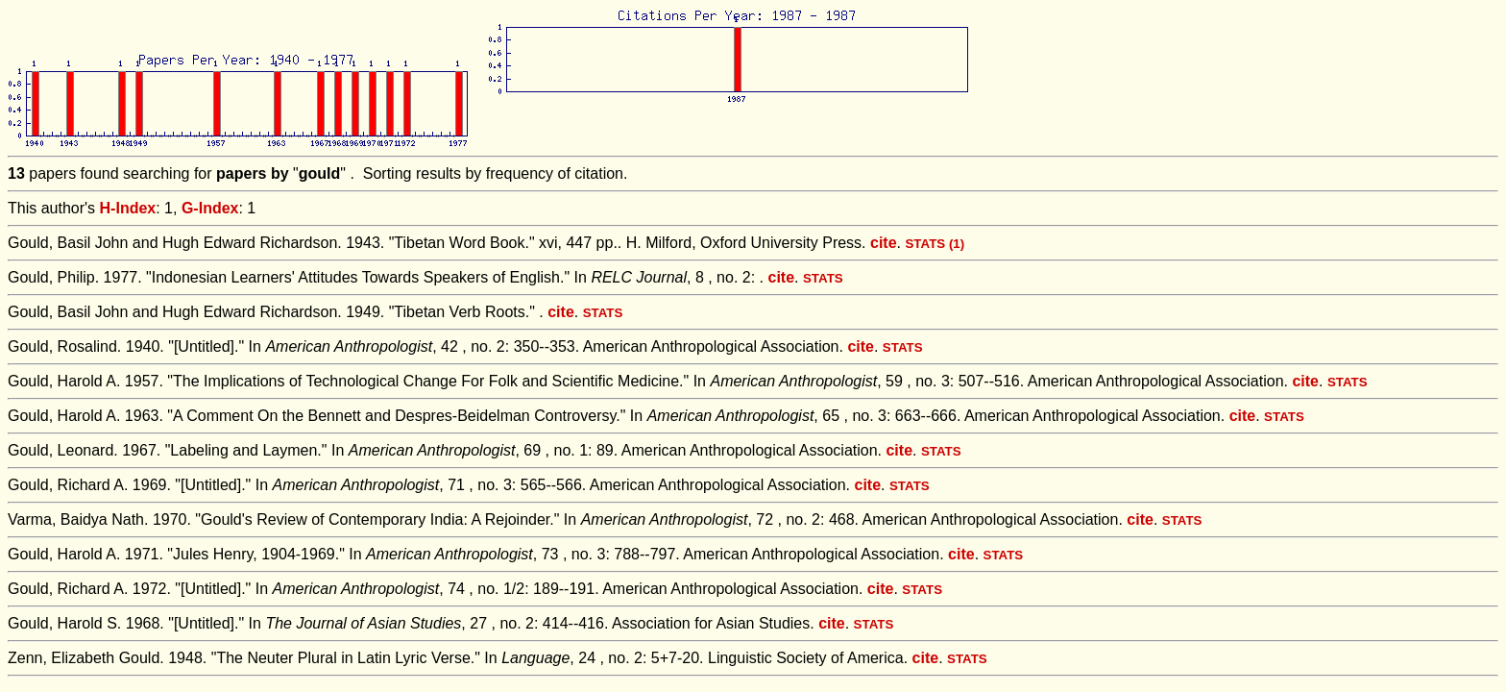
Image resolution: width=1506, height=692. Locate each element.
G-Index (210, 208)
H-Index (128, 208)
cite (883, 243)
